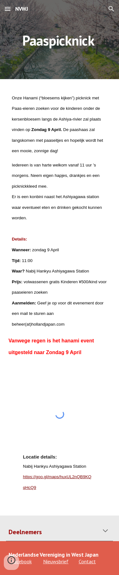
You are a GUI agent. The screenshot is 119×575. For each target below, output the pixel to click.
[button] (7, 8)
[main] (59, 39)
